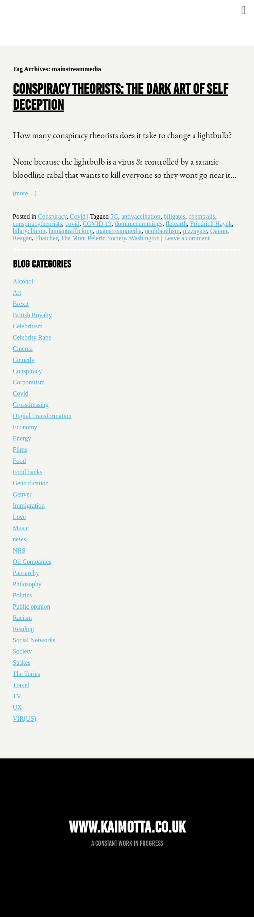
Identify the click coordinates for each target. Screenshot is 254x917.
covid (72, 223)
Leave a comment (187, 238)
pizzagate (195, 230)
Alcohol (23, 281)
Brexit (21, 303)
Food (19, 460)
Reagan (22, 238)
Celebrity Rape (32, 337)
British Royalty (32, 315)
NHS (19, 550)
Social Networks (34, 640)
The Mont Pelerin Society (93, 238)
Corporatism (29, 382)
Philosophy (27, 584)
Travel (21, 685)
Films (20, 449)
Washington (144, 238)
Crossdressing (31, 404)
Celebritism (28, 326)
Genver (22, 494)
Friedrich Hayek (211, 223)
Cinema (23, 348)
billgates (174, 216)
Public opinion (31, 606)
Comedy (23, 359)
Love (19, 516)
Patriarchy (26, 572)
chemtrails (201, 216)
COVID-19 (97, 223)
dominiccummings (138, 223)
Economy (25, 427)
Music (21, 528)
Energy (22, 438)
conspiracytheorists (37, 223)
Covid (78, 216)
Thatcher (46, 238)
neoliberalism (162, 230)
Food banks (27, 472)
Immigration (29, 505)
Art (17, 292)
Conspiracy (52, 216)
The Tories (26, 673)
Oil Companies (32, 561)
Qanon (219, 230)
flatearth (176, 223)
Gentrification (31, 483)
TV (17, 696)
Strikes (21, 662)
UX (17, 707)
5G (114, 216)
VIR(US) (24, 718)
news (19, 539)
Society (22, 651)
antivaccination (140, 216)
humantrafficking (71, 230)
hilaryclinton (29, 230)
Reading (23, 628)
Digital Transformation (42, 415)
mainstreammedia (119, 230)
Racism (22, 617)
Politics (22, 595)
